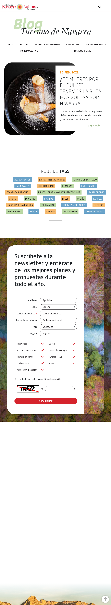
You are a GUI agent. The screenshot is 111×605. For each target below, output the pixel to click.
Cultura (23, 44)
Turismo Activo (29, 50)
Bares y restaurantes (52, 179)
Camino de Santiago (85, 179)
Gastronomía (96, 192)
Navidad (48, 198)
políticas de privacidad (51, 379)
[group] (30, 343)
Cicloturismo (46, 185)
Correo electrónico (27, 313)
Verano (50, 211)
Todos (9, 44)
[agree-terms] (16, 379)
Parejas (97, 198)
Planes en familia (96, 44)
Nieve (65, 198)
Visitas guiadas (94, 211)
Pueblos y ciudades (74, 205)
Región (33, 333)
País (35, 326)
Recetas (98, 205)
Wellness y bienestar (30, 370)
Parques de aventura (20, 205)
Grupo (12, 198)
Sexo (34, 306)
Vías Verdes (70, 211)
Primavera (48, 205)
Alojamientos (22, 179)
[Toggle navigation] (105, 7)
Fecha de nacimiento (26, 320)
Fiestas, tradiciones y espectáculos (59, 192)
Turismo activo (61, 356)
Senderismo (14, 211)
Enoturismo (88, 185)
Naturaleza (72, 44)
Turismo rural (82, 50)
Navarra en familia (30, 356)
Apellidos (32, 300)
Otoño (80, 198)
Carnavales (22, 185)
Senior (34, 211)
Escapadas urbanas (18, 192)
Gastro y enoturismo (47, 44)
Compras (67, 185)
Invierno (30, 198)
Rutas (61, 363)
